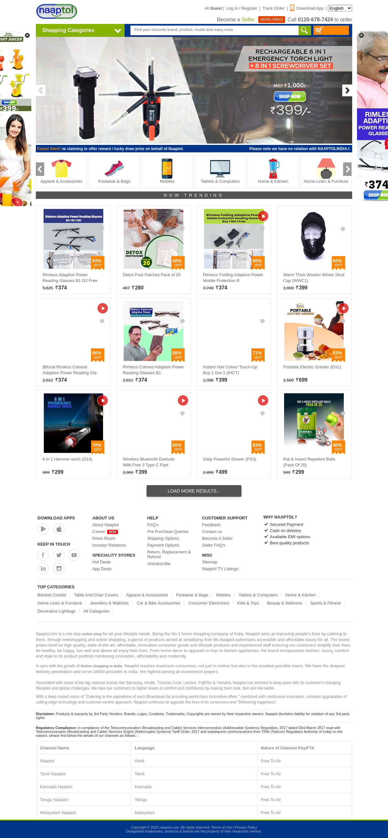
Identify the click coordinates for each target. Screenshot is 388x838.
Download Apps (56, 518)
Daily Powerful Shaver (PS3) (229, 459)
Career (105, 531)
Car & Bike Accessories (158, 603)
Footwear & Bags (114, 171)
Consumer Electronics (208, 603)
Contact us (212, 531)
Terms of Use (221, 827)
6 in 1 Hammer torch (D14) (67, 459)
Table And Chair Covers (96, 595)
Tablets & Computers (220, 171)
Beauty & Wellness (284, 603)
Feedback (211, 524)
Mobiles (167, 171)
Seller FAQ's (213, 545)
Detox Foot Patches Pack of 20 (152, 274)
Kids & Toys (248, 603)
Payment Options (163, 545)
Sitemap (210, 562)
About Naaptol (105, 524)
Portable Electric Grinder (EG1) (312, 367)
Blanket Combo (51, 595)
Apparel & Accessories (61, 171)
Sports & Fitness (325, 603)
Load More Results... (194, 491)
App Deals (102, 568)
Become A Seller (217, 538)
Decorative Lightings (56, 611)
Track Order (273, 8)
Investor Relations (109, 545)
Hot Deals (101, 562)
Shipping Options (163, 538)
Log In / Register (241, 8)
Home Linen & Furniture (326, 171)
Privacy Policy (246, 827)
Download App (307, 8)
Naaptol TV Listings (220, 568)
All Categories (96, 611)
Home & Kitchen (273, 171)
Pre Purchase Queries (168, 531)
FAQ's (152, 524)
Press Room (104, 538)
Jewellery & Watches (109, 603)
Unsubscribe (158, 563)
